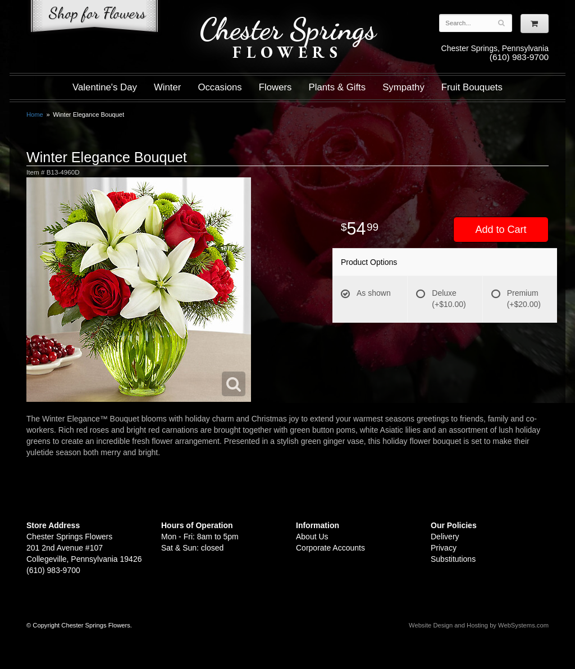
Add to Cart (500, 229)
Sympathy (403, 87)
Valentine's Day (104, 87)
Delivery (445, 536)
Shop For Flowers (94, 18)
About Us (312, 536)
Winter (167, 87)
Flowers (275, 87)
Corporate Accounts (330, 547)
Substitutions (453, 559)
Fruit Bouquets (472, 87)
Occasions (219, 87)
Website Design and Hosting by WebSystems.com (479, 625)
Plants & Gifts (337, 87)
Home (34, 114)
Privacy (444, 547)
